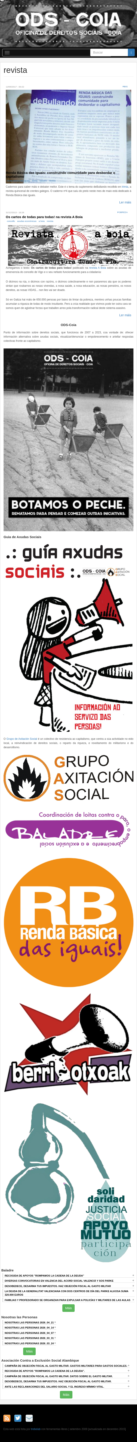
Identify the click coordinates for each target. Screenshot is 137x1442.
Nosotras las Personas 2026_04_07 (29, 1333)
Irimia (34, 180)
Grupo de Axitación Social (21, 738)
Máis (68, 1308)
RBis (125, 86)
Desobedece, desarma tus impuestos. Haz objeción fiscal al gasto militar (58, 1286)
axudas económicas (27, 221)
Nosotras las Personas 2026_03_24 (29, 1343)
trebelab (36, 1429)
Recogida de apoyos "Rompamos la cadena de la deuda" (44, 1275)
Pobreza (122, 212)
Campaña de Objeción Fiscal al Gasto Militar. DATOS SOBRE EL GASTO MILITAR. (59, 1376)
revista (52, 180)
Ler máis (125, 202)
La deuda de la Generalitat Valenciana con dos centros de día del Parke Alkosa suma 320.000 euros (66, 1293)
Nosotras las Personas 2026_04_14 (29, 1327)
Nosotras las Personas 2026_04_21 (29, 1322)
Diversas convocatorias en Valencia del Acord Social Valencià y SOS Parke (59, 1280)
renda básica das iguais (18, 180)
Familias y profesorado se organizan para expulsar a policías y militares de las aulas (67, 1300)
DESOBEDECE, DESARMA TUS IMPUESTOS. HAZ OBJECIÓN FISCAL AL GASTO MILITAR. (58, 1381)
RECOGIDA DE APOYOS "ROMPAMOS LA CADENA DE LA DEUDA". (45, 1371)
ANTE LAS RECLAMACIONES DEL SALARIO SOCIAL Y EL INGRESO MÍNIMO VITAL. (54, 1386)
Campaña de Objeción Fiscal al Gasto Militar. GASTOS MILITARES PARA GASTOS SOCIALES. (66, 1365)
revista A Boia (97, 267)
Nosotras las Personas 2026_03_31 (29, 1338)
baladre (43, 180)
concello (11, 221)
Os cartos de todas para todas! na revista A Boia (44, 217)
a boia (42, 221)
